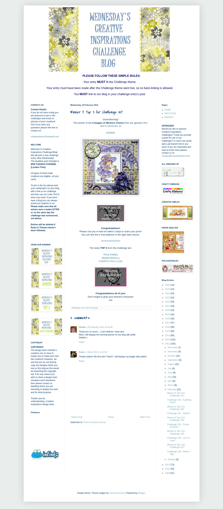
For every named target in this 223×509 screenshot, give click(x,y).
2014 (167, 335)
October (172, 356)
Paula (82, 352)
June (170, 372)
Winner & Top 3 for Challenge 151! (176, 394)
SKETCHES (170, 113)
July (170, 368)
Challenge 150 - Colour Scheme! (178, 425)
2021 (167, 306)
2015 (167, 331)
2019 (167, 314)
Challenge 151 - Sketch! (178, 413)
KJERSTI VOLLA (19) (110, 261)
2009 (167, 473)
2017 (167, 322)
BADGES (169, 117)
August (171, 364)
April (170, 381)
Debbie (82, 327)
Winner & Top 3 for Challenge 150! (176, 407)
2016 (167, 327)
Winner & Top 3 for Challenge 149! (176, 418)
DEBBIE (110, 132)
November (173, 351)
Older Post (145, 417)
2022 (167, 301)
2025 (167, 289)
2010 (167, 469)
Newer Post (76, 417)
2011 (167, 464)
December (173, 347)
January (172, 459)
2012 (167, 343)
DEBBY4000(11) (110, 258)
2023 (167, 297)
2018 (167, 318)
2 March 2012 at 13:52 (96, 352)
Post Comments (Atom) (94, 422)
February (172, 389)
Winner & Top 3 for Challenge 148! (176, 432)
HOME (168, 110)
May (170, 377)
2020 (167, 310)
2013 (167, 339)
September (173, 360)
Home (111, 417)
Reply (81, 342)
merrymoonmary (117, 493)
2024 (167, 293)
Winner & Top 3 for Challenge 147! (176, 446)
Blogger (141, 493)
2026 (167, 285)
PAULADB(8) (111, 254)
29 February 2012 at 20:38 (99, 327)
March (171, 385)
